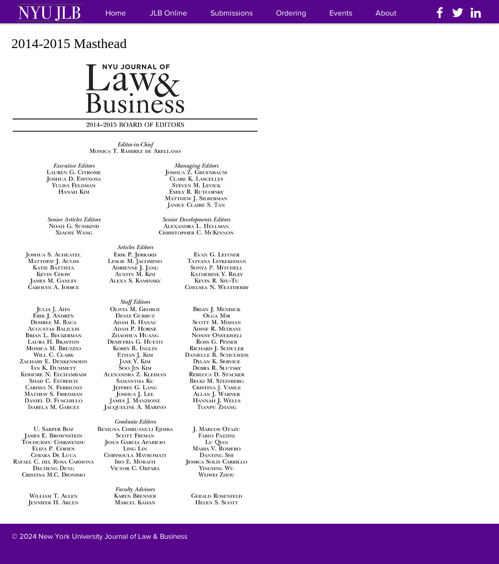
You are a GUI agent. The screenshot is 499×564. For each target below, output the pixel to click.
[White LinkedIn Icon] (475, 12)
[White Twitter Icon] (457, 12)
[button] (386, 13)
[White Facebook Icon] (439, 12)
